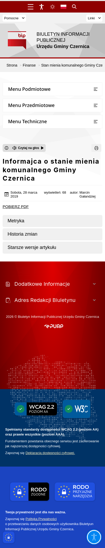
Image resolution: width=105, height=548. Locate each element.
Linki (94, 18)
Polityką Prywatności (41, 519)
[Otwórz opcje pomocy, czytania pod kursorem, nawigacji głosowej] (93, 536)
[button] (53, 326)
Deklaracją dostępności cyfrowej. (50, 453)
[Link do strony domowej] (50, 40)
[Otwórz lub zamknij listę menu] (95, 89)
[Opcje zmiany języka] (63, 6)
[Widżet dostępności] (41, 6)
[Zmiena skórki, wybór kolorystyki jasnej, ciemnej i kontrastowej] (52, 6)
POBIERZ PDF (16, 206)
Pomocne (14, 18)
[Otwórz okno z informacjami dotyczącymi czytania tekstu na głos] (6, 148)
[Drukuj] (96, 148)
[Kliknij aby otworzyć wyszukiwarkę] (74, 6)
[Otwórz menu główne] (30, 6)
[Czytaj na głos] (28, 148)
